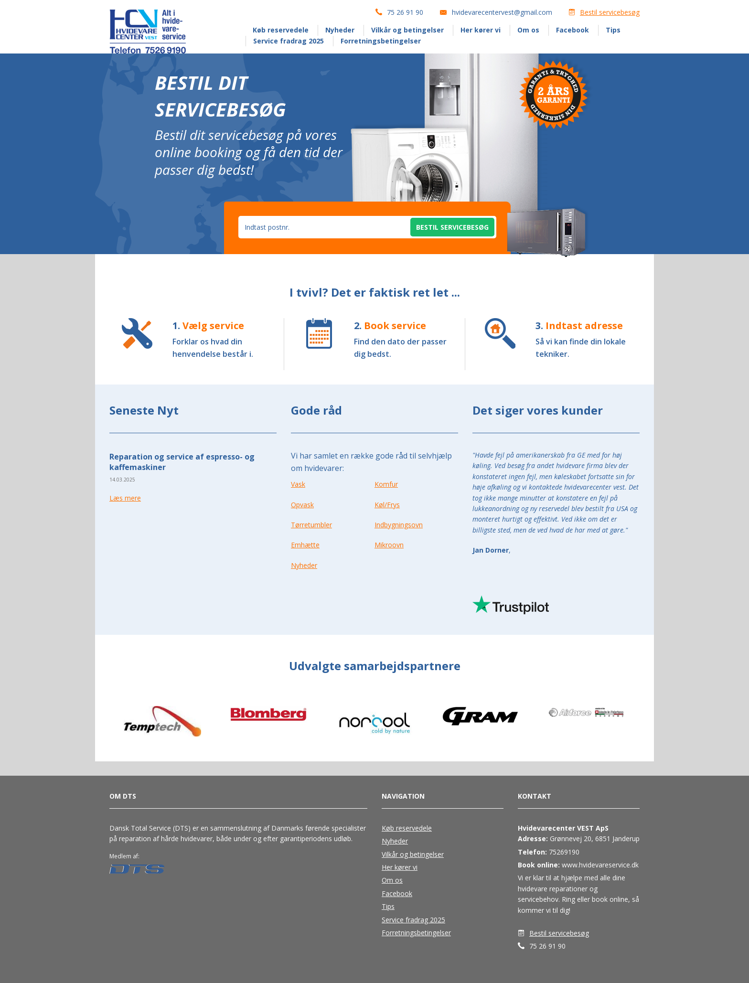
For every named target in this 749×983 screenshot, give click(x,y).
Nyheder (339, 29)
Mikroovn (389, 544)
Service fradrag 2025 (288, 40)
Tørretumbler (311, 524)
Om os (528, 29)
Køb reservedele (281, 29)
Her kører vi (480, 29)
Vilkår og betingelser (407, 29)
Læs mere (125, 497)
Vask (298, 484)
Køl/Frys (387, 504)
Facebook (572, 29)
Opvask (302, 504)
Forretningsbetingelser (381, 40)
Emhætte (305, 544)
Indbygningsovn (398, 524)
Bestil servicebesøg (610, 12)
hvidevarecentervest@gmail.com (502, 12)
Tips (613, 29)
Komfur (386, 484)
